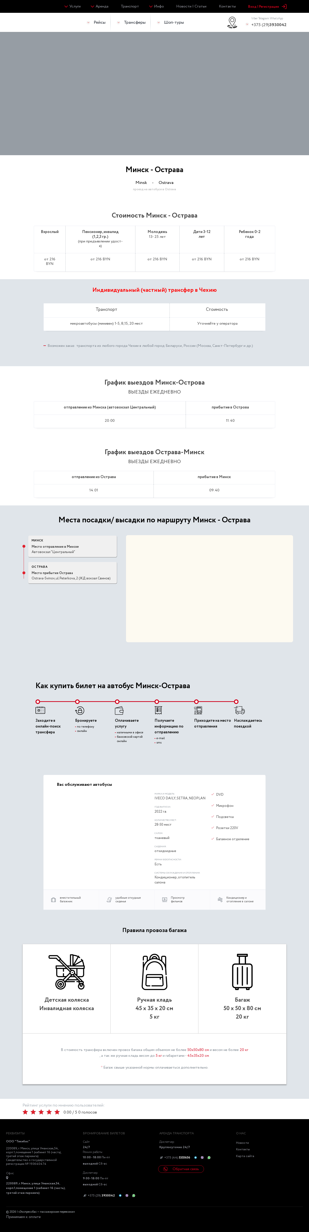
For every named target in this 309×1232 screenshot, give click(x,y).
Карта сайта (245, 1156)
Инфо (159, 6)
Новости (242, 1143)
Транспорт (130, 6)
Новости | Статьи (191, 6)
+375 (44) (174, 1157)
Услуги (75, 6)
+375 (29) (269, 22)
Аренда (102, 6)
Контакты (227, 6)
